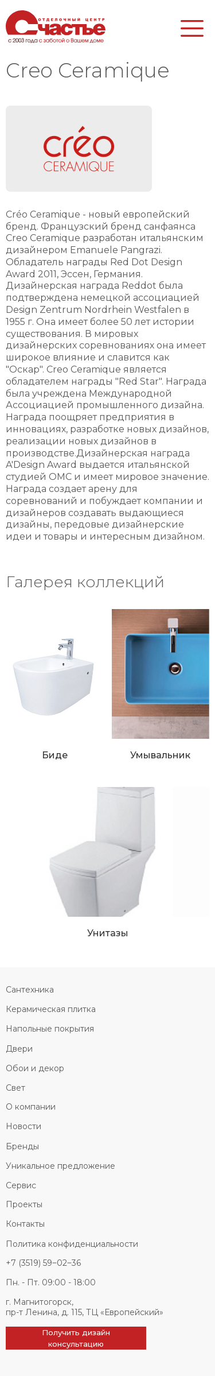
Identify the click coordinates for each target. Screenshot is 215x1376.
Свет (15, 1088)
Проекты (24, 1204)
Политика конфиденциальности (72, 1244)
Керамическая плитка (51, 1009)
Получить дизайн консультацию (76, 1338)
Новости (23, 1126)
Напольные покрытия (50, 1029)
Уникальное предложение (60, 1166)
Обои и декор (35, 1068)
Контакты (25, 1224)
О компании (31, 1107)
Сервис (21, 1185)
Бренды (22, 1146)
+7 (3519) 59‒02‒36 (43, 1263)
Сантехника (30, 989)
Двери (19, 1049)
